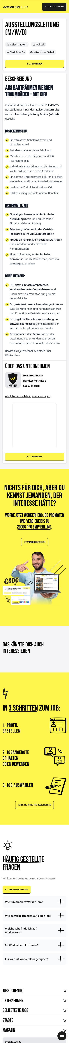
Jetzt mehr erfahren (34, 542)
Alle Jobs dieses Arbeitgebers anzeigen (27, 396)
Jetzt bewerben (34, 63)
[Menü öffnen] (61, 1035)
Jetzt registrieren (54, 6)
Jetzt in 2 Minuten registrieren (34, 805)
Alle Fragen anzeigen (16, 889)
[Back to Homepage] (17, 6)
